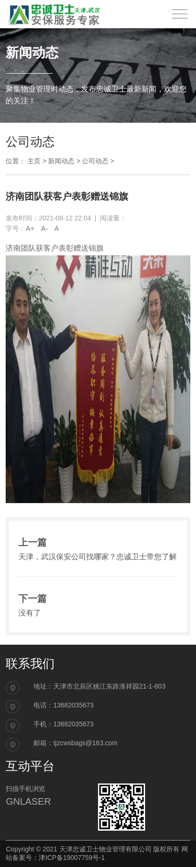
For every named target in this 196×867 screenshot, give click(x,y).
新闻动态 (61, 161)
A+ (29, 228)
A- (44, 228)
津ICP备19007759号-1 (72, 857)
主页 (34, 161)
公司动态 (95, 161)
